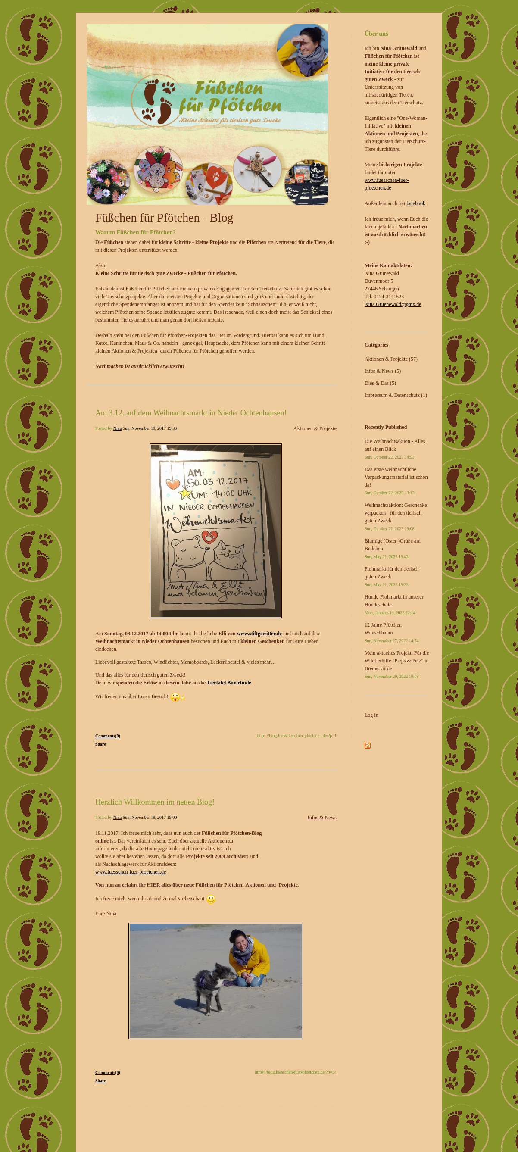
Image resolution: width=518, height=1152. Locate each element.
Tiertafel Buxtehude (229, 683)
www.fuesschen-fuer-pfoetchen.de (130, 872)
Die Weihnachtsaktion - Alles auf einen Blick (395, 448)
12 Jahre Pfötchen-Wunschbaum (392, 632)
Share (100, 744)
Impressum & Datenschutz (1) (396, 395)
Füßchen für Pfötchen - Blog (164, 217)
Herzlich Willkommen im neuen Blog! (155, 802)
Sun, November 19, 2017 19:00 (150, 817)
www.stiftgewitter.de (259, 634)
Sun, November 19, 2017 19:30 (150, 428)
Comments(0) (107, 736)
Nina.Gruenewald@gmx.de (393, 304)
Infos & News (322, 818)
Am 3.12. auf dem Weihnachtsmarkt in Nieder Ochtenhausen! (191, 413)
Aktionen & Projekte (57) (391, 359)
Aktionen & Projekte (315, 428)
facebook (415, 203)
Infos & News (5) (383, 371)
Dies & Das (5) (380, 383)
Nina (117, 428)
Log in (371, 715)
